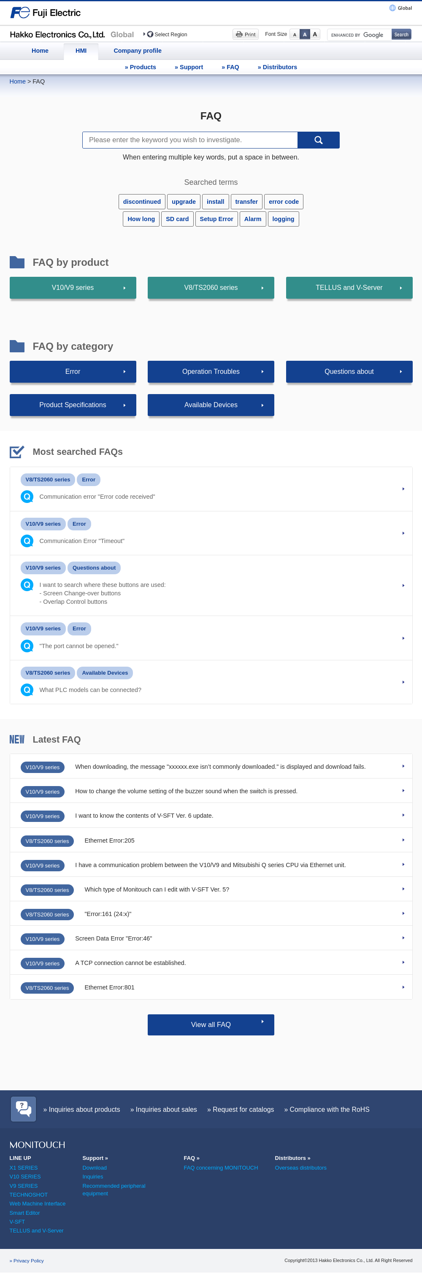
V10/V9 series (73, 287)
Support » (95, 1158)
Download (94, 1168)
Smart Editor (25, 1213)
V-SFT (17, 1222)
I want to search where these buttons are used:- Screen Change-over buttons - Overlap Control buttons (103, 593)
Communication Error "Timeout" (82, 541)
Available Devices (211, 404)
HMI (81, 50)
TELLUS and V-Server (349, 287)
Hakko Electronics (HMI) (74, 33)
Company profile (138, 50)
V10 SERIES (25, 1176)
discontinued (142, 201)
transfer (246, 201)
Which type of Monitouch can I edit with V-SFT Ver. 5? (156, 889)
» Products (140, 67)
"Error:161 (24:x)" (107, 914)
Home (40, 50)
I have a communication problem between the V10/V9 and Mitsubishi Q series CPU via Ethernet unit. (210, 865)
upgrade (184, 201)
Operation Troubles (211, 371)
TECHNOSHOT (29, 1195)
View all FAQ (211, 1025)
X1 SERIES (24, 1168)
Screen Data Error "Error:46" (113, 938)
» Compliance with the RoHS (326, 1109)
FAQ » (191, 1158)
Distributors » (293, 1158)
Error (73, 371)
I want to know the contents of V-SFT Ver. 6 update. (144, 815)
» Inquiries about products (81, 1109)
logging (284, 219)
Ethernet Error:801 (109, 987)
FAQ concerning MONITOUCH (221, 1168)
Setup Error (216, 219)
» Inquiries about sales (163, 1109)
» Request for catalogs (240, 1109)
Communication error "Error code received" (97, 496)
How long (141, 219)
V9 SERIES (24, 1186)
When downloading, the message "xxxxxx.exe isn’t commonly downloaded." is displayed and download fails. (220, 766)
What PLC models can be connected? (91, 689)
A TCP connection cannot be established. (130, 962)
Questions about (349, 371)
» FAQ (230, 67)
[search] (358, 35)
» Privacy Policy (27, 1260)
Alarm (253, 219)
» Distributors (278, 67)
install (216, 201)
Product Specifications (72, 404)
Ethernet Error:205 (109, 840)
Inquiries (92, 1176)
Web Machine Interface (38, 1203)
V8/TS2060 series (211, 287)
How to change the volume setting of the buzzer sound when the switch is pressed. (186, 791)
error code (284, 201)
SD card (177, 219)
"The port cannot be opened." (79, 646)
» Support (189, 67)
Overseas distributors (301, 1168)
